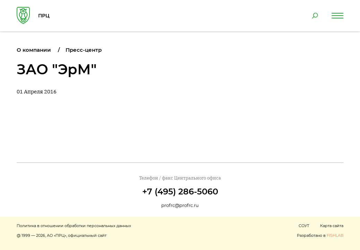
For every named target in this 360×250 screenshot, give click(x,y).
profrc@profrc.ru (180, 205)
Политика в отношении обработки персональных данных (74, 225)
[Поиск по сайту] (315, 15)
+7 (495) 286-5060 (180, 191)
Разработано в (320, 235)
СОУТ (304, 225)
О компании (34, 50)
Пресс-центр (84, 50)
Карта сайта (331, 225)
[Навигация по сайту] (337, 15)
